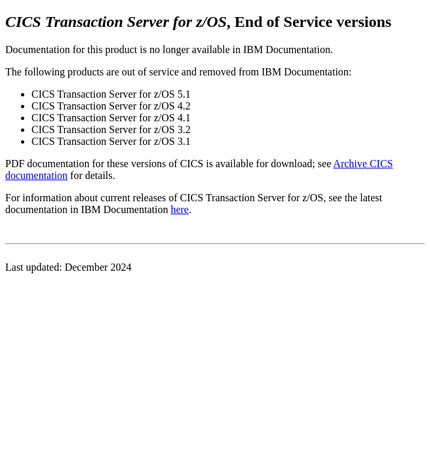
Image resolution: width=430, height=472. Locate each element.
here (179, 209)
